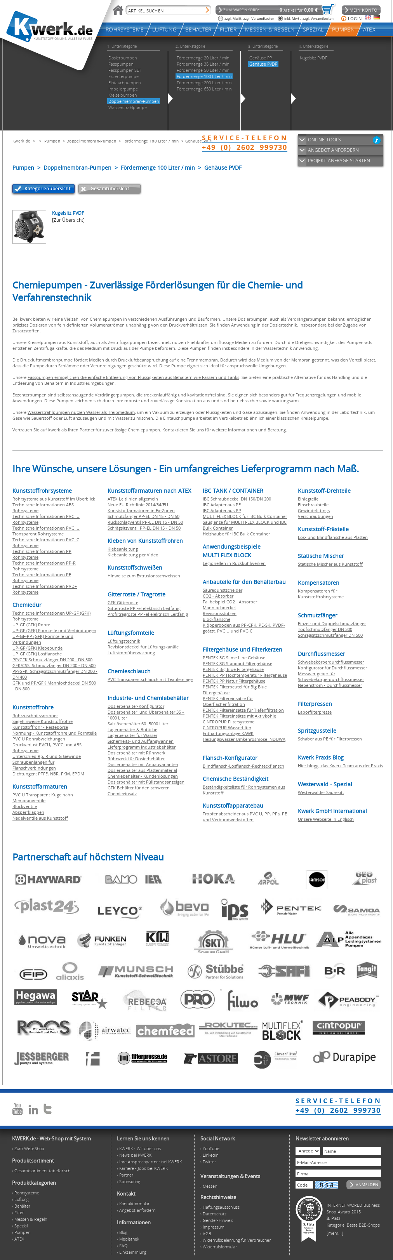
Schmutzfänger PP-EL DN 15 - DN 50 (143, 516)
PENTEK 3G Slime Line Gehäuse (234, 657)
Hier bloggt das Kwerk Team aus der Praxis (340, 765)
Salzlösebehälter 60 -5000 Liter (138, 723)
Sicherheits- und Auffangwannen (141, 741)
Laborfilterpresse (315, 712)
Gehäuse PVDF (199, 141)
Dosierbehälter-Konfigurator (136, 706)
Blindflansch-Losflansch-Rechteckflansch (243, 766)
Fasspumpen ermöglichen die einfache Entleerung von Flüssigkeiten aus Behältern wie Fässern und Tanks (133, 377)
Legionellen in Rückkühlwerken (234, 563)
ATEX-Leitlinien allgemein (133, 499)
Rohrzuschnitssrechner (35, 715)
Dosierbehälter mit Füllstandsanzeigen (146, 782)
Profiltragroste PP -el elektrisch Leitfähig (148, 614)
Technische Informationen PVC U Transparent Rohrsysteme (46, 531)
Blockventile (24, 806)
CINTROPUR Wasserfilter (227, 727)
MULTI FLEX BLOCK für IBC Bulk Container (245, 516)
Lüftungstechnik (124, 641)
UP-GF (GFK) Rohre (31, 624)
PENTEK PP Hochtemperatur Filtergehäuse (245, 675)
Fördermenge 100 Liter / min (150, 141)
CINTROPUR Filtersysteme (228, 722)
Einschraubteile (313, 504)
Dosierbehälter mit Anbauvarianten (143, 764)
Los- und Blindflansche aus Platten (333, 537)
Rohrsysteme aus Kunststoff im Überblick (53, 499)
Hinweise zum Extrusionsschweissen (144, 576)
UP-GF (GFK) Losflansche (37, 654)
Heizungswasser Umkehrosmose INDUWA (244, 739)
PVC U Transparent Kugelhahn (42, 795)
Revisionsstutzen (219, 613)
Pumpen (52, 141)
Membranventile (28, 800)
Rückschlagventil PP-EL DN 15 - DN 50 (145, 522)
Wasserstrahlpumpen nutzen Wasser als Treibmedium (81, 412)
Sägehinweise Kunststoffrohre (42, 721)
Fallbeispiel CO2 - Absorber (230, 602)
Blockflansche (216, 619)
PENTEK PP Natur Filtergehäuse (234, 681)
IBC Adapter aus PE (222, 504)
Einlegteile (308, 499)
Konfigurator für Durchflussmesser (332, 668)
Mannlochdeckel (219, 607)
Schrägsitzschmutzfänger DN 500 (330, 635)
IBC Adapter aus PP (222, 510)
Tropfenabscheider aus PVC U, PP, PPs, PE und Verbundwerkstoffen (245, 816)
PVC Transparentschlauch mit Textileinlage (150, 679)
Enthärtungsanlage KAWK (228, 733)
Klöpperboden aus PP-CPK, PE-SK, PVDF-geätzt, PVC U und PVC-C (244, 628)
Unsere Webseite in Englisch (326, 819)
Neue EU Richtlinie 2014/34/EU (138, 504)
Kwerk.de (21, 141)
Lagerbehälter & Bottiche (132, 729)
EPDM (78, 774)
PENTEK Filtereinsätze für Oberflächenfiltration (228, 701)
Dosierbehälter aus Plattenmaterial (142, 770)
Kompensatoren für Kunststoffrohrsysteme (321, 594)
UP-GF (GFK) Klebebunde (37, 648)
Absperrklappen (28, 812)
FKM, (66, 774)
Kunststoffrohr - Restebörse (40, 727)
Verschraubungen (315, 516)
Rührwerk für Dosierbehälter (136, 758)
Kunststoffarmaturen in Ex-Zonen (141, 510)
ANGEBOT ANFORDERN (333, 150)
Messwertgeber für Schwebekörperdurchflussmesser (331, 676)
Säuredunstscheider (222, 590)
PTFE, (44, 774)
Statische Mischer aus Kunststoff (330, 564)
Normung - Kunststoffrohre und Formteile (54, 733)
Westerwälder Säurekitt (321, 792)
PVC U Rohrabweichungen (38, 739)
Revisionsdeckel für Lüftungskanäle (143, 647)
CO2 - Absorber (218, 596)
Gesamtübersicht (109, 188)
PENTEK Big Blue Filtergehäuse (233, 669)
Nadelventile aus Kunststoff (40, 818)
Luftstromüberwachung (131, 652)
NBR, (55, 774)
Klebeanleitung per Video (133, 555)
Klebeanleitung (123, 549)
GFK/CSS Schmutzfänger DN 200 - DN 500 (54, 665)
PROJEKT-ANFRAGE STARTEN (339, 160)
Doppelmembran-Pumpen (91, 141)
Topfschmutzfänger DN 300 (325, 629)
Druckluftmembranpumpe (46, 360)
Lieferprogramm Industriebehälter (142, 747)
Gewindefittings (314, 510)
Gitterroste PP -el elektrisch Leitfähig (144, 608)
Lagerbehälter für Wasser (132, 735)
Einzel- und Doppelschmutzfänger (332, 623)
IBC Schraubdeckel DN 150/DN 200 (237, 499)
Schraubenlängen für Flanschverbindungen (34, 765)
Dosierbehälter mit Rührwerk (136, 753)
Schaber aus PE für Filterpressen (330, 739)
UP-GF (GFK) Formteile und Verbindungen (54, 630)
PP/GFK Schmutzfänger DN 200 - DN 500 (52, 659)
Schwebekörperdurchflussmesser (331, 662)
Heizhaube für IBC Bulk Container (236, 534)
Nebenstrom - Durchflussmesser (330, 685)
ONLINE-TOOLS (324, 139)
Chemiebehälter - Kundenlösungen (143, 776)
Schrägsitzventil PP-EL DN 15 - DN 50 (144, 528)
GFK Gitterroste (123, 602)
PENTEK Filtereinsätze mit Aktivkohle (239, 716)
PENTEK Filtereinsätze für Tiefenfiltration (243, 710)
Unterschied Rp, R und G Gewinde (46, 756)
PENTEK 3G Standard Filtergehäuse (237, 663)
